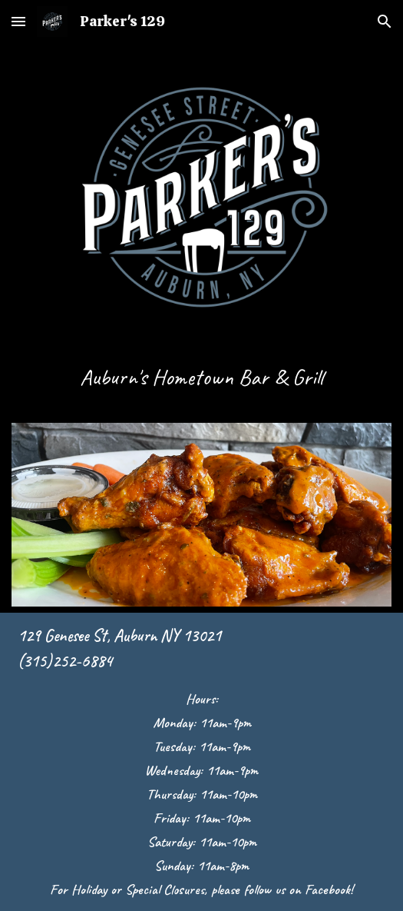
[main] (201, 384)
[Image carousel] (201, 515)
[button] (18, 21)
